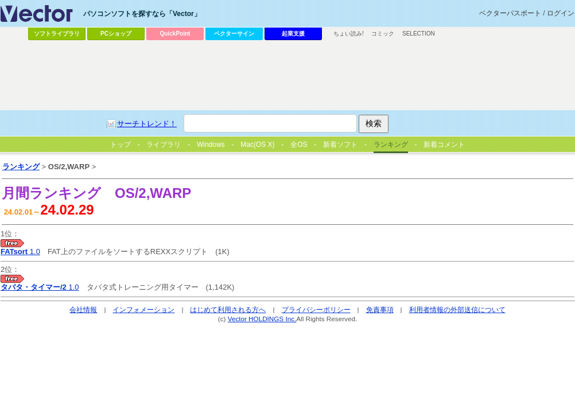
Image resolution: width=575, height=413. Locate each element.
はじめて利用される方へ (228, 309)
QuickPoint (175, 33)
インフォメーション (143, 309)
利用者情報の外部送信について (457, 309)
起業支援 (293, 33)
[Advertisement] (260, 129)
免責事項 (380, 309)
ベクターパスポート (510, 13)
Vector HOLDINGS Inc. (262, 318)
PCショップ (115, 33)
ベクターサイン (234, 33)
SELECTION (418, 33)
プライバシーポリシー (316, 309)
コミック (382, 33)
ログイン (560, 13)
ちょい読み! (348, 33)
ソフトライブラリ (57, 33)
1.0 (20, 251)
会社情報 (83, 309)
